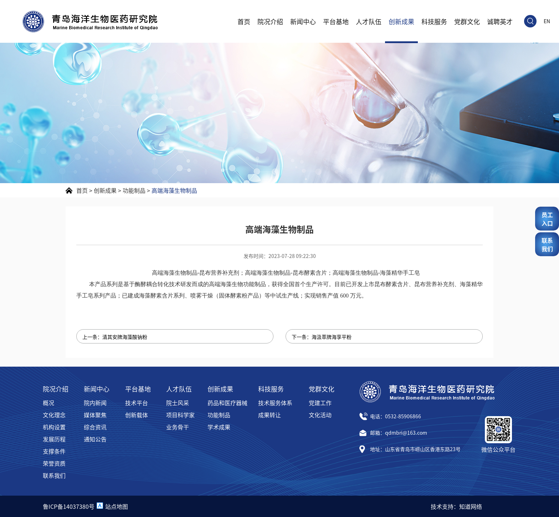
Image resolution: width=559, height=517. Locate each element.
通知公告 (95, 439)
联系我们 (54, 475)
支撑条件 (54, 451)
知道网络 (470, 506)
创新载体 (136, 414)
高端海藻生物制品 (174, 190)
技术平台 (136, 402)
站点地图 (116, 506)
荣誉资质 (54, 463)
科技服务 (434, 21)
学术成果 (218, 427)
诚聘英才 (500, 21)
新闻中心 (303, 21)
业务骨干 (177, 427)
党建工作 (320, 402)
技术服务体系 (275, 402)
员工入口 (547, 218)
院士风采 (177, 402)
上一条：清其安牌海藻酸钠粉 (114, 336)
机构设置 (54, 427)
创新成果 (401, 21)
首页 (243, 21)
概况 (48, 402)
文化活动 (320, 414)
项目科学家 (180, 414)
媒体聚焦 (95, 414)
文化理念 (54, 414)
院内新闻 (95, 402)
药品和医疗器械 (227, 402)
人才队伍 (368, 21)
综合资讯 (95, 427)
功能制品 (134, 190)
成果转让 (269, 414)
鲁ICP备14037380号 (68, 506)
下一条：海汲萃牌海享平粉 (322, 336)
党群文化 (467, 21)
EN (547, 21)
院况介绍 (270, 21)
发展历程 (54, 439)
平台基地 (336, 21)
